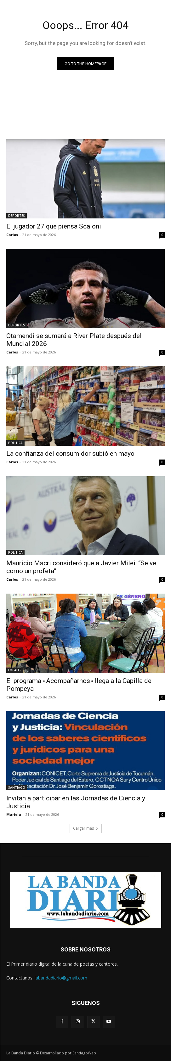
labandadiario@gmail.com (61, 978)
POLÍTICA (15, 443)
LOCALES (14, 670)
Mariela (13, 814)
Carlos (12, 234)
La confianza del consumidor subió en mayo (70, 453)
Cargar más (85, 828)
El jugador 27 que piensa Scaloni (53, 226)
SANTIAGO (16, 787)
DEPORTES (16, 215)
